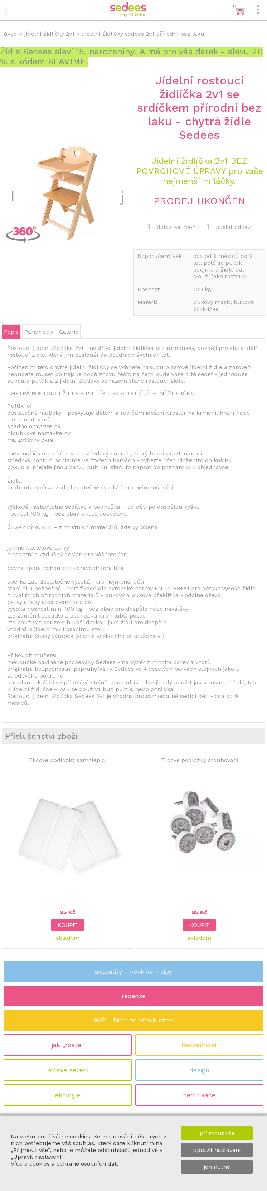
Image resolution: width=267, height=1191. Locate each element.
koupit (67, 925)
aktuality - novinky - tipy (133, 971)
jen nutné (217, 1166)
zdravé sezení (68, 1070)
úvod (10, 33)
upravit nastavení (217, 1150)
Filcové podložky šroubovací (199, 760)
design (199, 1070)
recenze (134, 996)
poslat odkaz (229, 226)
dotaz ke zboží (172, 226)
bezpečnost (199, 1045)
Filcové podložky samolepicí (68, 760)
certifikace (199, 1095)
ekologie (67, 1095)
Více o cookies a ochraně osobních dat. (64, 1163)
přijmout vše (217, 1133)
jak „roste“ (68, 1045)
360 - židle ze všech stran (133, 1018)
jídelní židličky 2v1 (49, 33)
